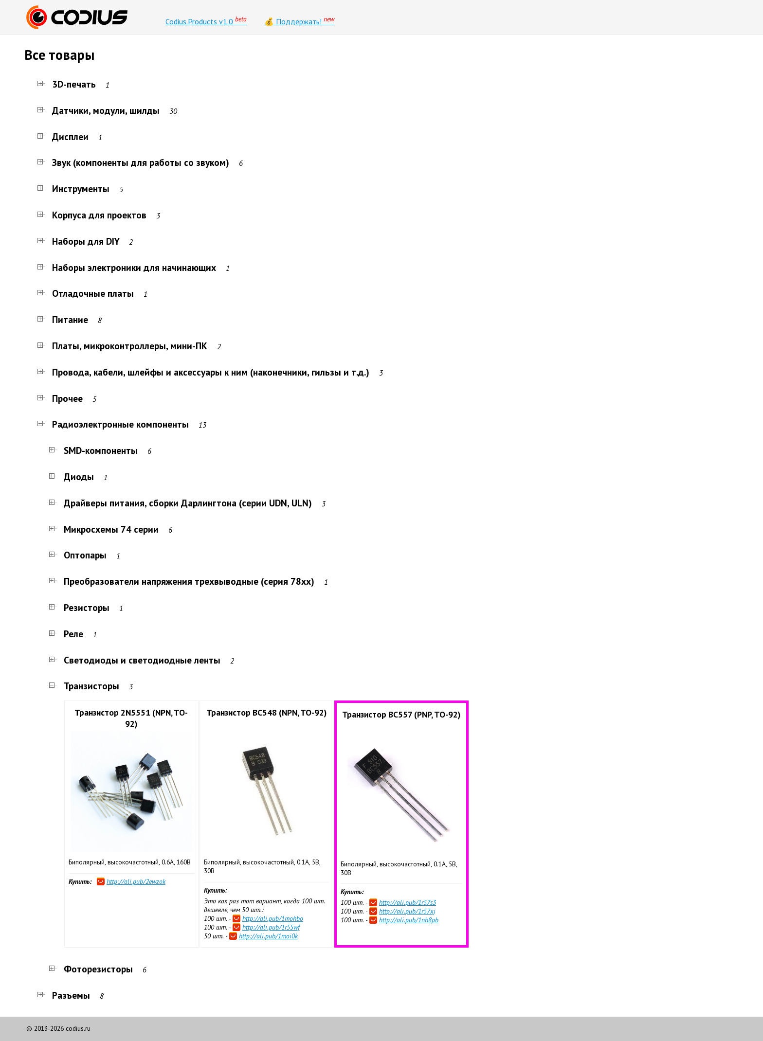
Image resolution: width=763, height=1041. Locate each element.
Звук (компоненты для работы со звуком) (134, 162)
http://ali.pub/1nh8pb (408, 919)
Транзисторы (85, 686)
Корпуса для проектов (92, 215)
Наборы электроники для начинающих (127, 267)
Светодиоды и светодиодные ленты (135, 660)
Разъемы (64, 995)
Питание (63, 319)
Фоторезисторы (91, 969)
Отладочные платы (86, 293)
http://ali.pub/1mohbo (272, 918)
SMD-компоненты (94, 450)
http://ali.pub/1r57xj (407, 911)
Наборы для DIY (79, 241)
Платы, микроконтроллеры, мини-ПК (123, 346)
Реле (67, 634)
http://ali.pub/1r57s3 (407, 902)
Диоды (72, 476)
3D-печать (67, 84)
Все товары (59, 55)
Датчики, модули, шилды (99, 110)
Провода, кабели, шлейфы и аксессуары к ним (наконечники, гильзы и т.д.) (204, 372)
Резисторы (80, 607)
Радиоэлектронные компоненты (113, 424)
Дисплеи (63, 136)
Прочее (60, 398)
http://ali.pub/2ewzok (136, 881)
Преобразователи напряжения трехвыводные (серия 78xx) (182, 581)
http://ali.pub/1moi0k (268, 936)
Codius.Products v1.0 (206, 20)
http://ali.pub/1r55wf (271, 927)
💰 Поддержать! (299, 20)
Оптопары (78, 555)
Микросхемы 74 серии (104, 529)
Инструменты (74, 188)
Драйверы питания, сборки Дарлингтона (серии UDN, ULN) (181, 503)
